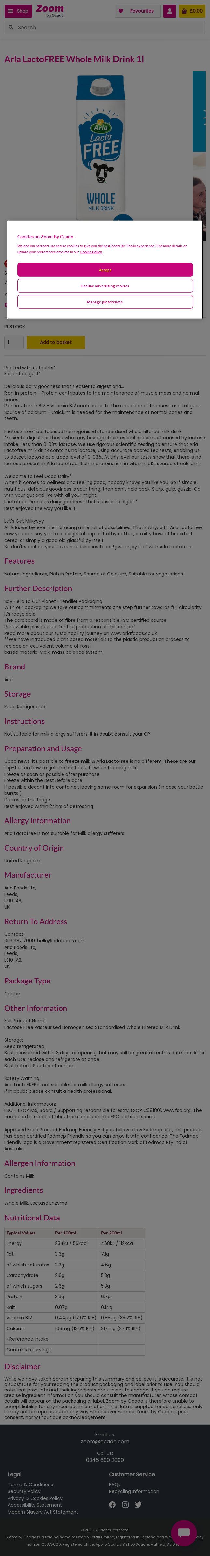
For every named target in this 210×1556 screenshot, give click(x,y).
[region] (105, 270)
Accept (105, 270)
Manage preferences (105, 301)
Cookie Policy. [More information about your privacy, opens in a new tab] (91, 252)
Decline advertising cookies (105, 285)
